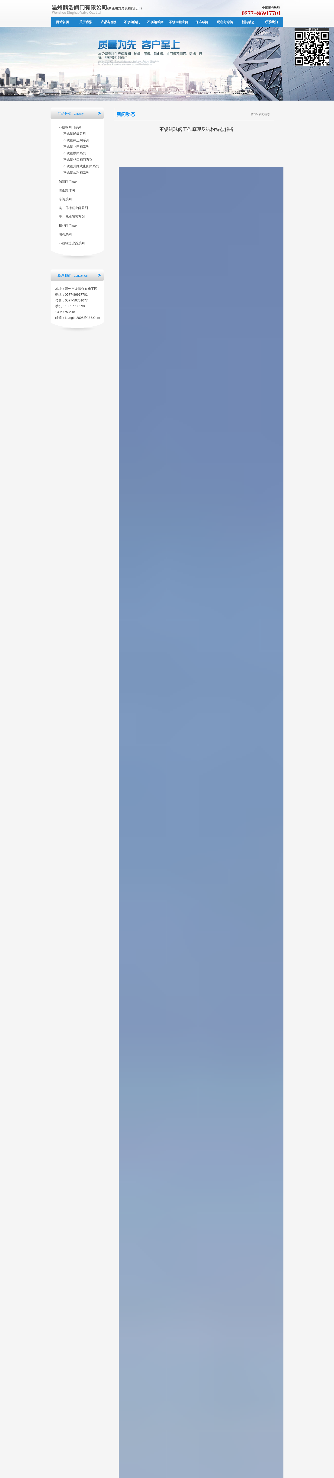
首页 (253, 114)
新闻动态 (248, 22)
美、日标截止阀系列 (73, 208)
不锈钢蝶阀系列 (74, 153)
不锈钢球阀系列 (74, 134)
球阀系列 (65, 199)
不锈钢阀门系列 (70, 127)
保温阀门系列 (68, 181)
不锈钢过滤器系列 (72, 243)
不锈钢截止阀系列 (76, 140)
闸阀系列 (65, 234)
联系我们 (271, 22)
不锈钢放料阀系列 (76, 172)
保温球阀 (201, 22)
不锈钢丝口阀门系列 (78, 160)
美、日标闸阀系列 (72, 217)
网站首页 (62, 22)
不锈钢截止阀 (178, 22)
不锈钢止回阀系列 (76, 147)
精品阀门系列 (68, 225)
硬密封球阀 (225, 22)
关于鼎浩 (85, 22)
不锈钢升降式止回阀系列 (81, 166)
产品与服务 (109, 22)
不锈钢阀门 (132, 22)
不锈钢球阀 (155, 22)
